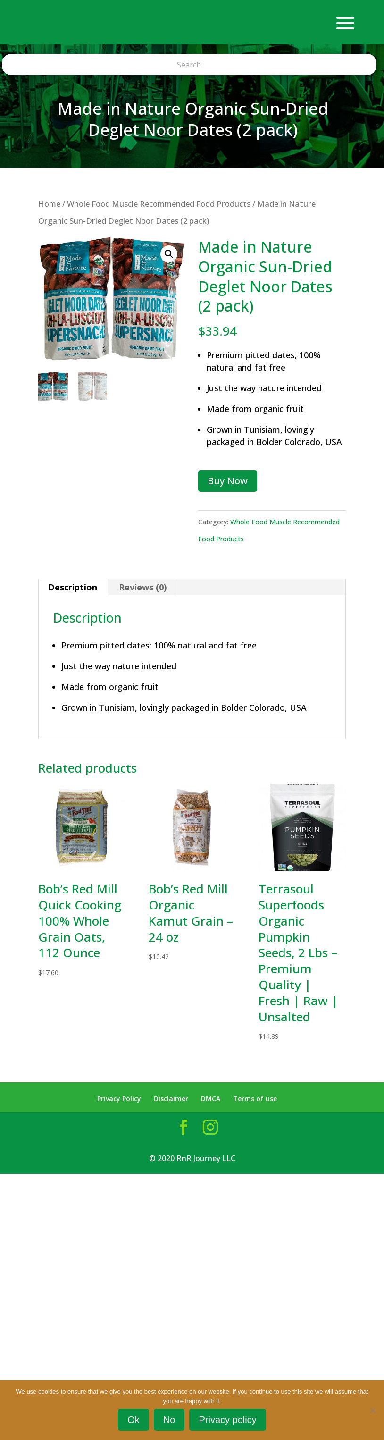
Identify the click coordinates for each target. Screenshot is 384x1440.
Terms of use (255, 1098)
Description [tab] (72, 587)
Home (49, 203)
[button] (168, 253)
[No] (372, 1410)
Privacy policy (227, 1420)
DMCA (210, 1098)
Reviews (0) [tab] (143, 587)
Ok (133, 1420)
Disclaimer (171, 1098)
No (169, 1420)
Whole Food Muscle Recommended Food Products (158, 203)
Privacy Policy (119, 1098)
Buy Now (228, 480)
